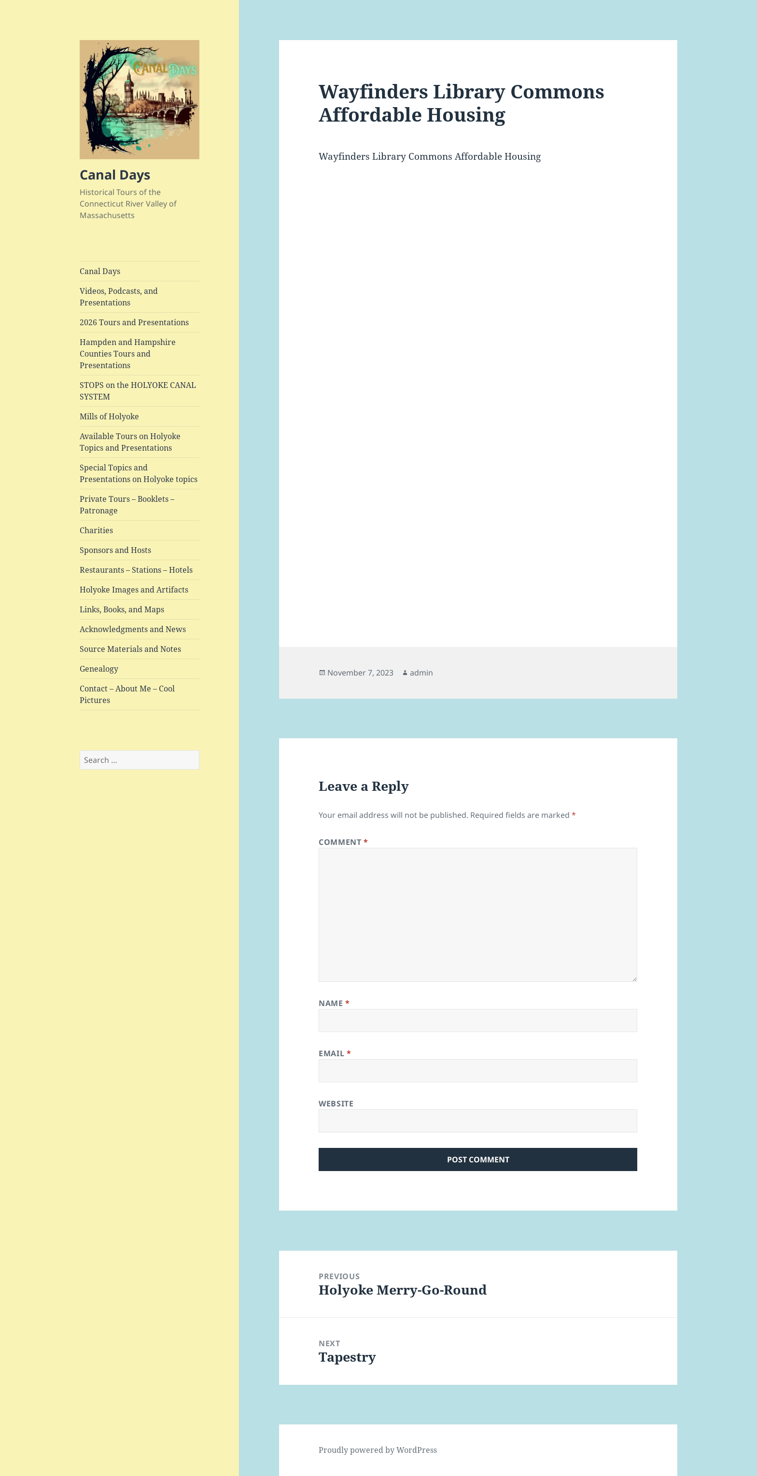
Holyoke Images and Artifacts (134, 589)
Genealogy (99, 668)
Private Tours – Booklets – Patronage (127, 505)
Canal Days (115, 174)
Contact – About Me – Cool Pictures (127, 694)
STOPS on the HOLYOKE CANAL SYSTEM (138, 391)
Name (334, 1003)
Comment (343, 842)
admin (421, 672)
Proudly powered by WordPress (378, 1450)
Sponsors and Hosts (115, 550)
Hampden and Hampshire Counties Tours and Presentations (128, 354)
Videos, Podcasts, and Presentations (119, 297)
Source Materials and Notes (130, 649)
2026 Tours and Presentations (134, 322)
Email (335, 1053)
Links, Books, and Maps (122, 609)
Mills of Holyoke (109, 416)
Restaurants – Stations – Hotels (136, 570)
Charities (96, 530)
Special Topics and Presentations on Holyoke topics (138, 473)
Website (336, 1103)
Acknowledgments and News (133, 629)
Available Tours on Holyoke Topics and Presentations (130, 442)
